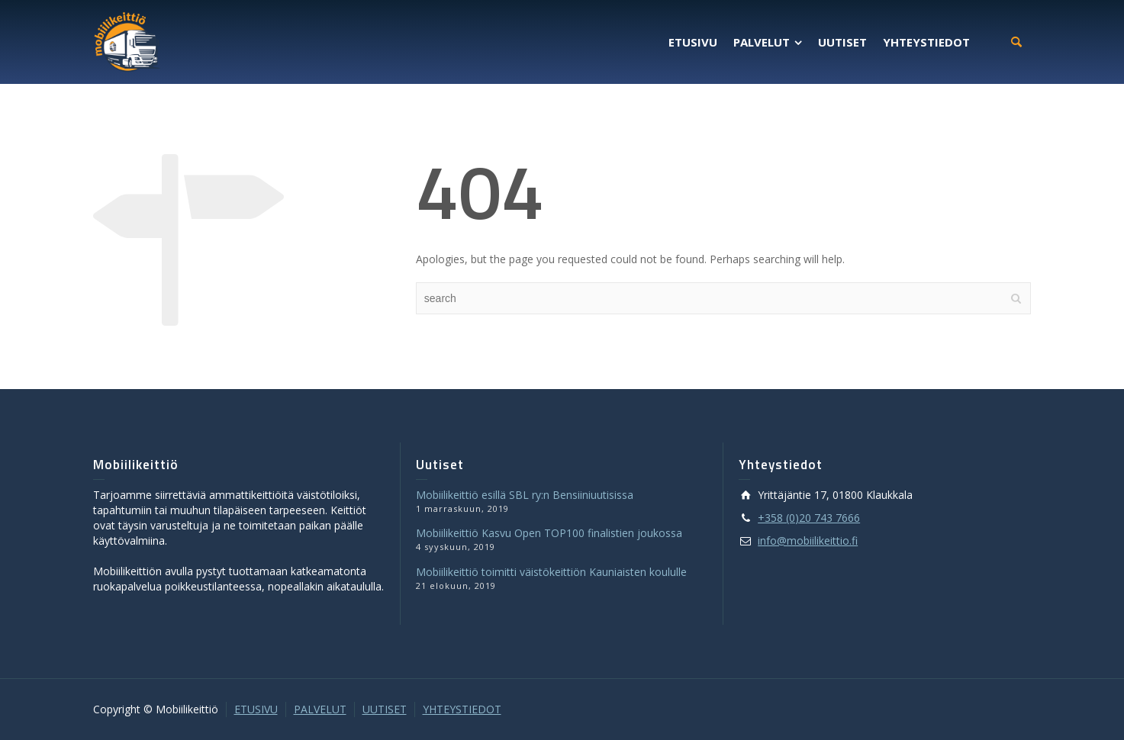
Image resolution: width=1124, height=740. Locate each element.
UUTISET (384, 709)
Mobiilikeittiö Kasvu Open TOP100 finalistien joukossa (549, 533)
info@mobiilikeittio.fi (808, 540)
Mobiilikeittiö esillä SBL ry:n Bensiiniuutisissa (524, 494)
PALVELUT (320, 709)
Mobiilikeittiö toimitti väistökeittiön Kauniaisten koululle (551, 572)
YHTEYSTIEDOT (462, 709)
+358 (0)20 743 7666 (809, 517)
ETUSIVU (256, 709)
